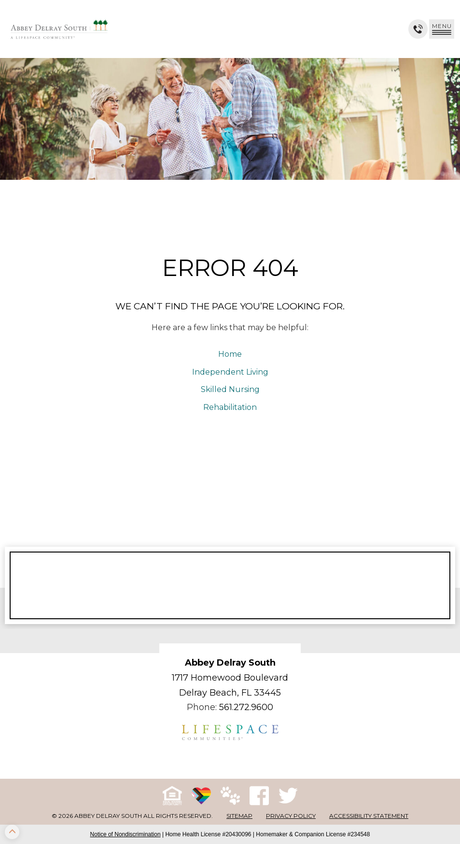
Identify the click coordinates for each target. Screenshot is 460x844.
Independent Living (230, 372)
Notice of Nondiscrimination (125, 834)
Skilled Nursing (230, 389)
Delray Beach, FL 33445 (230, 692)
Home (230, 354)
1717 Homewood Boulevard (230, 677)
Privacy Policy (291, 815)
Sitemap (239, 815)
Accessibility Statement (368, 815)
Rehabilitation (230, 407)
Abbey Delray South (230, 662)
